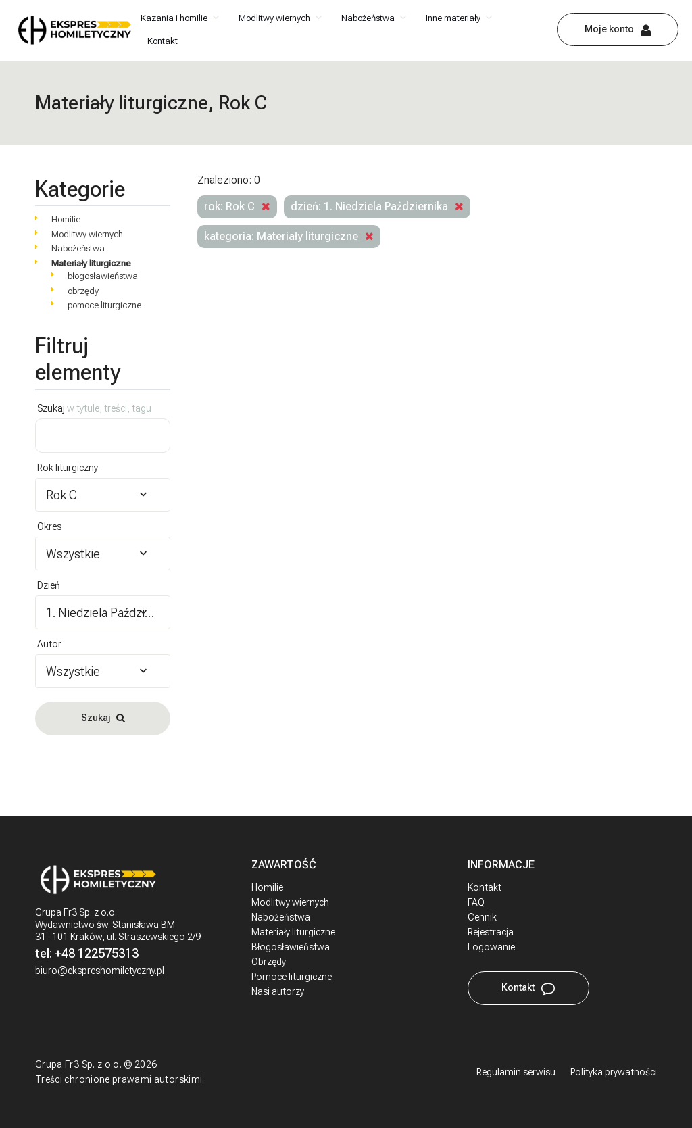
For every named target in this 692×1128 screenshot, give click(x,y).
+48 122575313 (97, 953)
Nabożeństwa (368, 18)
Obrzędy (268, 961)
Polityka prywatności (613, 1071)
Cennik (482, 917)
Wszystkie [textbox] (73, 554)
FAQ (476, 902)
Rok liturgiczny (67, 467)
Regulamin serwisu (515, 1071)
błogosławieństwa (103, 276)
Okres (49, 526)
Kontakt (162, 41)
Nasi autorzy (277, 991)
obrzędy (83, 291)
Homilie (65, 219)
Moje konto (609, 29)
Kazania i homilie (174, 18)
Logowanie (491, 946)
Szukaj (94, 408)
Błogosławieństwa (290, 946)
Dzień (48, 585)
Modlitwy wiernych (274, 18)
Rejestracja (491, 932)
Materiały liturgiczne (91, 263)
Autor (49, 644)
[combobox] (102, 495)
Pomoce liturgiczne (291, 976)
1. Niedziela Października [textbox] (102, 613)
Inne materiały (453, 18)
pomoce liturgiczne (104, 305)
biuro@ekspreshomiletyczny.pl (99, 970)
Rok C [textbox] (61, 495)
